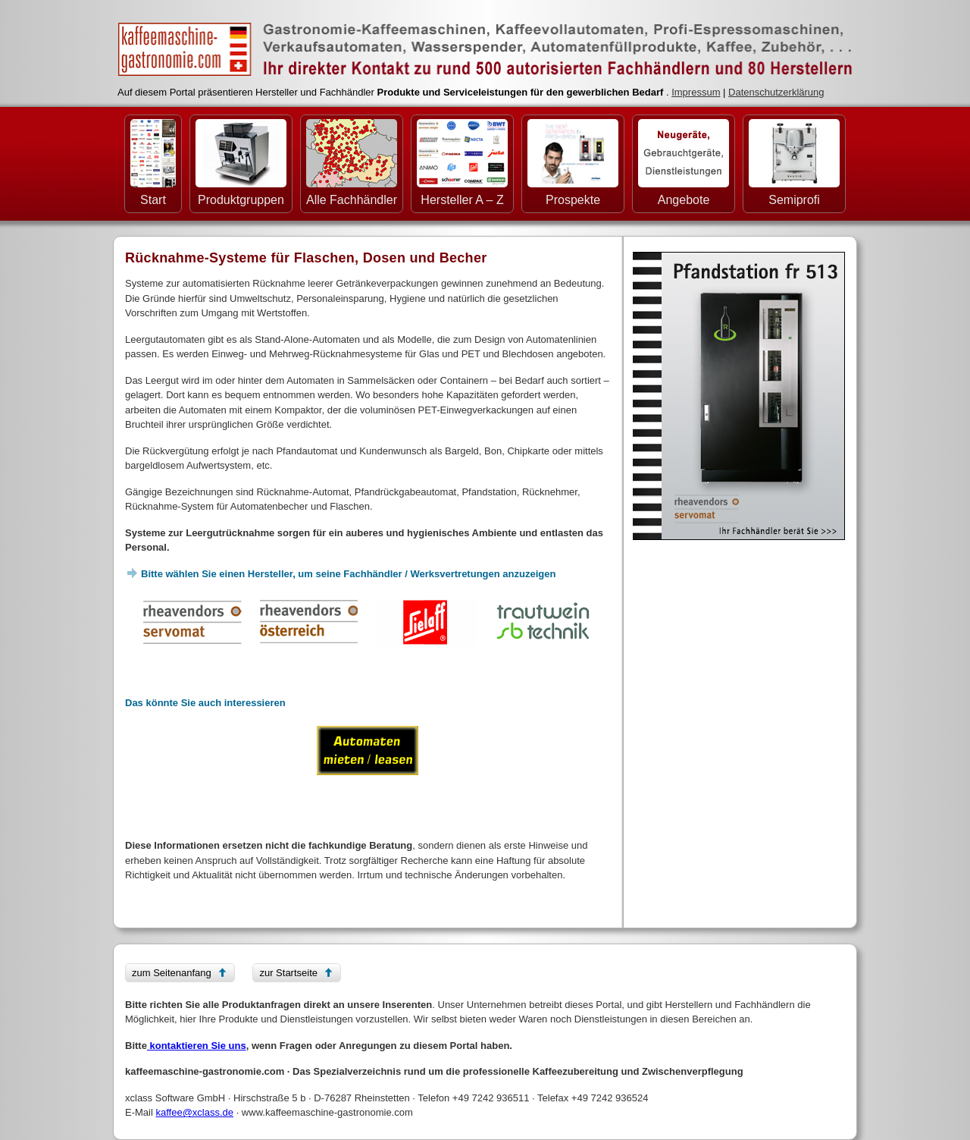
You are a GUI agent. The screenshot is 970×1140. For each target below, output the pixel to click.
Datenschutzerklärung (776, 92)
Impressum (695, 92)
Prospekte (572, 162)
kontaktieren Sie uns (196, 1045)
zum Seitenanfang (171, 972)
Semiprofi (794, 162)
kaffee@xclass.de (194, 1112)
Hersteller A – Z (462, 162)
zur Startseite (288, 972)
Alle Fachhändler (351, 162)
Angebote (683, 162)
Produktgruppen (241, 162)
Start (153, 162)
